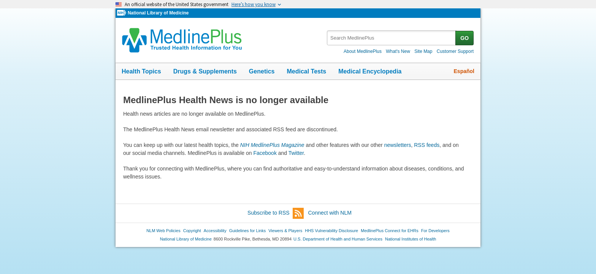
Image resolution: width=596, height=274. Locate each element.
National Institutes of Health (410, 239)
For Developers (435, 230)
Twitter (296, 153)
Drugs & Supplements (205, 71)
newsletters (397, 145)
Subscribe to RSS (275, 213)
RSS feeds (426, 145)
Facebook (264, 153)
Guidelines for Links (247, 230)
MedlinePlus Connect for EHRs (389, 230)
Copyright (192, 230)
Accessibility (215, 230)
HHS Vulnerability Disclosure (331, 230)
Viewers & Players (285, 230)
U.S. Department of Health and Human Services (337, 239)
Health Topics (141, 71)
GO (464, 38)
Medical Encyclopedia (369, 71)
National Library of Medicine (158, 13)
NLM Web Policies (163, 230)
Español (464, 71)
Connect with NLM (330, 213)
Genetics (262, 71)
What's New (398, 51)
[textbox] (392, 37)
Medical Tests (306, 71)
